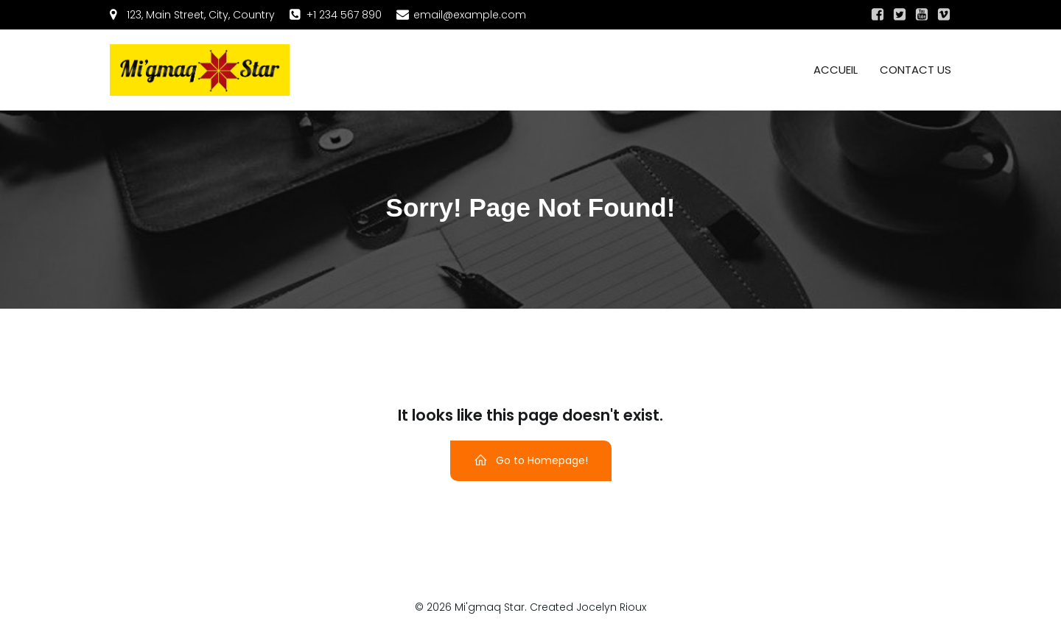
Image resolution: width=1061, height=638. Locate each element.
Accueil (835, 69)
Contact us (915, 69)
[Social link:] (877, 15)
